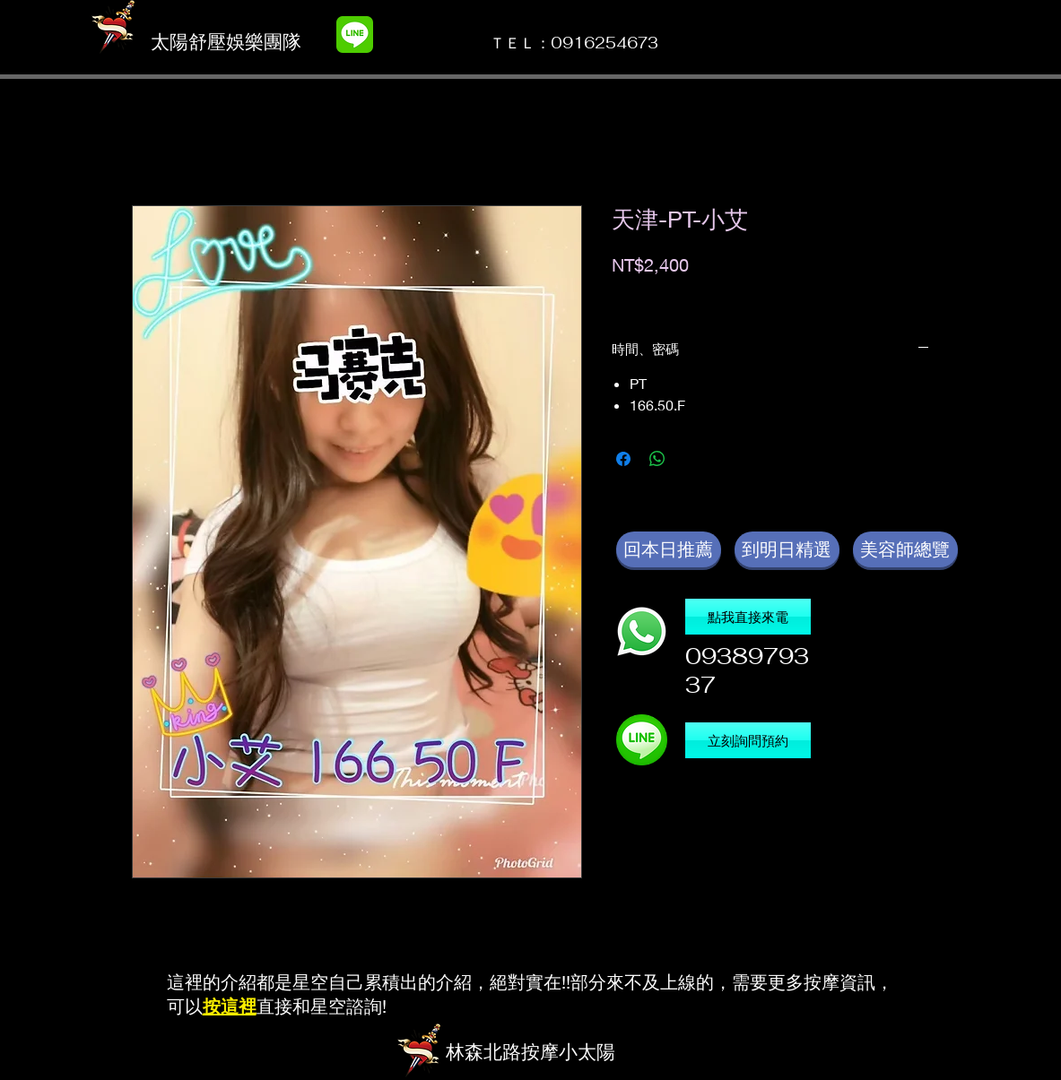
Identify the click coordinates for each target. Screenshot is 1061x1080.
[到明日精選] (787, 549)
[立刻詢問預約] (748, 740)
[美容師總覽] (905, 549)
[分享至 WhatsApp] (657, 459)
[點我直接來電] (748, 617)
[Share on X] (691, 459)
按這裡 (230, 1006)
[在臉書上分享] (623, 459)
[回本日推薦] (668, 549)
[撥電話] (641, 631)
